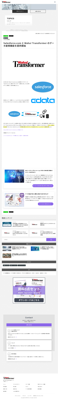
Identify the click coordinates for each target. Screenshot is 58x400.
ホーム (4, 384)
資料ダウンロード (20, 11)
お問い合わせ (38, 11)
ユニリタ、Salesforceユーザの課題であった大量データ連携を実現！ (15, 135)
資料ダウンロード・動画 (41, 384)
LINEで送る (5, 35)
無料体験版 (39, 388)
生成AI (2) (41, 273)
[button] (55, 2)
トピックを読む (11, 348)
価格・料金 (15, 388)
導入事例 (14, 386)
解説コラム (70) (6, 265)
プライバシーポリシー (18, 395)
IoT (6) (33, 273)
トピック (27, 386)
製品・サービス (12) (13, 265)
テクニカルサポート (16, 384)
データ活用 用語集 (29, 388)
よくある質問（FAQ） (16, 391)
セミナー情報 (28, 384)
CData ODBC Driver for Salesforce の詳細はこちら (13, 129)
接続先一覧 (5, 388)
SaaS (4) (37, 273)
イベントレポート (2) (21, 265)
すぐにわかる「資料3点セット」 (45, 204)
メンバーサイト (29, 395)
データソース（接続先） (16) (26, 273)
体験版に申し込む (11, 359)
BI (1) (46, 273)
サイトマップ (24, 395)
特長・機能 (5, 386)
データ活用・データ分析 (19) (16, 273)
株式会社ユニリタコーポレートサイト (38, 395)
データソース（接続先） (7, 39)
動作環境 (4, 391)
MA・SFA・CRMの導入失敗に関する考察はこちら (42, 185)
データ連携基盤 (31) (6, 273)
